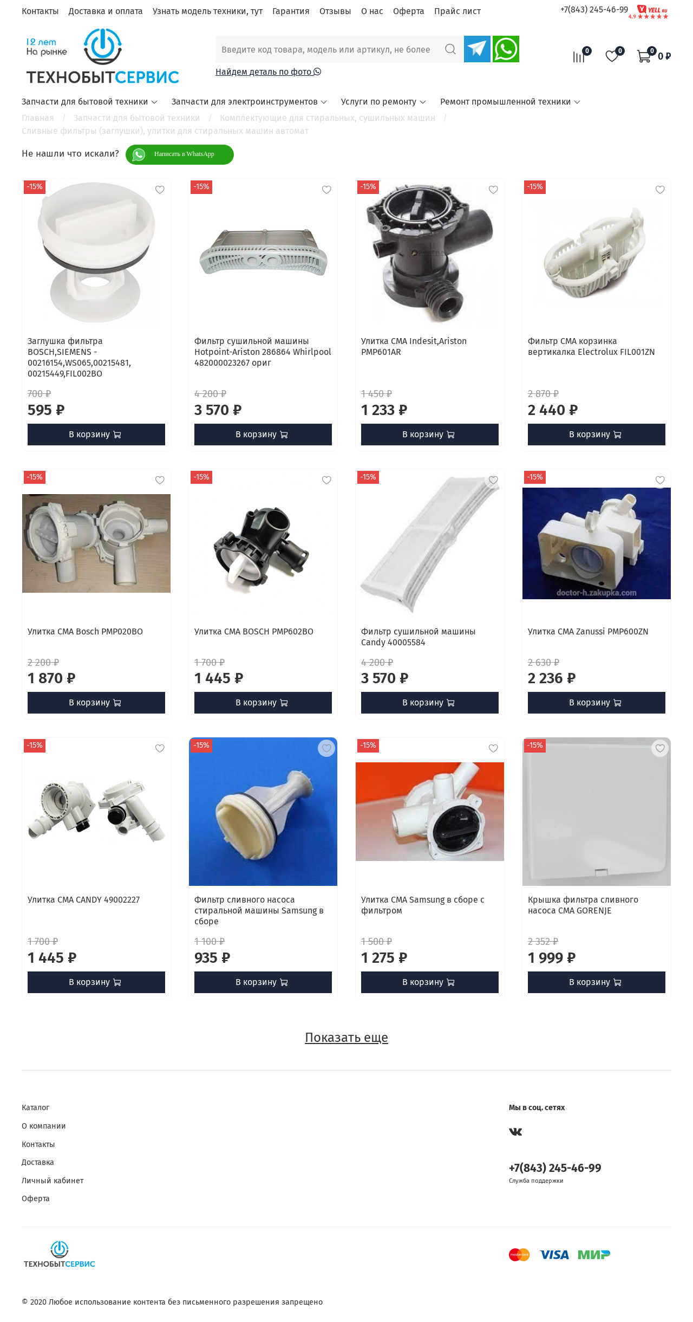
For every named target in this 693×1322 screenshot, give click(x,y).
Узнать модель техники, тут (208, 11)
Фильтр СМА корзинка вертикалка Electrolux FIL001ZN (591, 346)
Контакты (40, 11)
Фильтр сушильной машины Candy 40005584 (418, 636)
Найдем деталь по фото (268, 72)
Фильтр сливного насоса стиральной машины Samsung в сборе (259, 910)
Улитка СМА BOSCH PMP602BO (253, 631)
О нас (372, 11)
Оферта (408, 11)
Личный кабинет (52, 1180)
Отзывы (335, 11)
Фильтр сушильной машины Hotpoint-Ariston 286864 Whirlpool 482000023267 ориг (262, 352)
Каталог (35, 1107)
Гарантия (291, 11)
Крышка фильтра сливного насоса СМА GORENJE (583, 905)
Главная (38, 118)
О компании (44, 1126)
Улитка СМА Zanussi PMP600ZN (588, 631)
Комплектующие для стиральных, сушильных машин (327, 118)
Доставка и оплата (106, 11)
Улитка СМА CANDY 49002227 (84, 900)
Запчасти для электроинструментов (250, 101)
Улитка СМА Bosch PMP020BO (85, 631)
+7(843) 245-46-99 (594, 9)
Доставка (38, 1162)
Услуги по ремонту (384, 101)
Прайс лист (457, 11)
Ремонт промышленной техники (510, 101)
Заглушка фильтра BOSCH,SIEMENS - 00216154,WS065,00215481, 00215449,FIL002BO (79, 357)
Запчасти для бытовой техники (90, 101)
